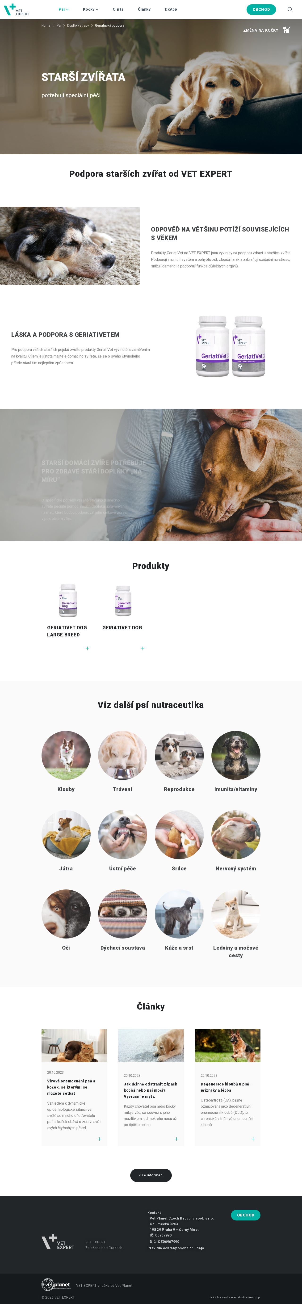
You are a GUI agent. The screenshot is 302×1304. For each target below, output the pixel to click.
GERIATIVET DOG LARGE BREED (67, 631)
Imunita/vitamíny (235, 808)
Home (46, 25)
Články (144, 9)
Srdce (179, 888)
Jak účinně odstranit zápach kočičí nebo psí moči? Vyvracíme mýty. (150, 1090)
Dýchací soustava (123, 967)
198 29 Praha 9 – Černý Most (174, 1230)
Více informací (151, 1175)
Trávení (122, 808)
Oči (66, 967)
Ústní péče (122, 888)
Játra (66, 888)
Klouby (66, 808)
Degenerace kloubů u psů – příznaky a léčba (227, 1087)
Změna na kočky (266, 29)
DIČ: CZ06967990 (164, 1242)
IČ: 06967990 (161, 1235)
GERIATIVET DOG (122, 628)
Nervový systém (236, 888)
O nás (118, 9)
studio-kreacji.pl (249, 1297)
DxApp (171, 9)
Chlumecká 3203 (164, 1224)
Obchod (261, 9)
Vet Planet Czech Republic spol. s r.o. (182, 1218)
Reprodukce (179, 808)
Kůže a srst (179, 967)
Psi (59, 25)
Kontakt (154, 1213)
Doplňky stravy (78, 25)
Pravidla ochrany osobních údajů (175, 1248)
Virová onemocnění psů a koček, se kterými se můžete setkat (71, 1087)
